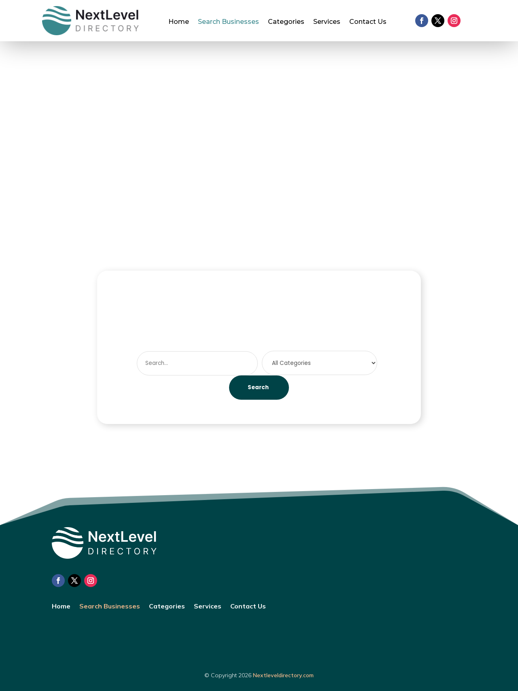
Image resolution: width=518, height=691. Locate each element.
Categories (286, 22)
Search (258, 387)
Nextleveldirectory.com (283, 675)
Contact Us (367, 22)
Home (178, 22)
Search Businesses (228, 22)
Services (326, 22)
